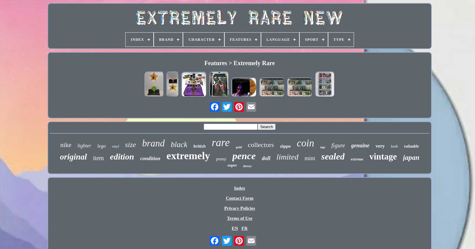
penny (221, 159)
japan (411, 157)
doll (266, 158)
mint (310, 158)
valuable (411, 146)
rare (221, 143)
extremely (188, 155)
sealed (333, 156)
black (179, 144)
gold (239, 147)
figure (338, 145)
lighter (84, 146)
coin (305, 143)
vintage (383, 156)
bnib (394, 146)
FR (244, 228)
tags (322, 147)
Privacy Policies (239, 208)
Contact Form (239, 198)
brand (153, 143)
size (130, 145)
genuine (360, 145)
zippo (285, 146)
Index (239, 188)
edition (122, 156)
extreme (357, 159)
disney (247, 166)
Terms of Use (239, 218)
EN (235, 228)
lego (101, 146)
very (380, 146)
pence (243, 155)
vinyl (115, 146)
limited (287, 157)
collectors (261, 145)
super (232, 165)
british (199, 146)
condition (150, 158)
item (98, 158)
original (73, 156)
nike (65, 145)
